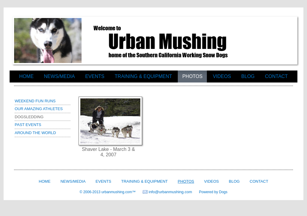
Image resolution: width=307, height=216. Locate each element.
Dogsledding (29, 117)
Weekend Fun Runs (35, 101)
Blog (248, 76)
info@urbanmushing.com (170, 192)
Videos (222, 76)
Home (26, 76)
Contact (276, 76)
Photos (192, 76)
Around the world (35, 132)
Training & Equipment (143, 76)
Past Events (28, 124)
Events (94, 76)
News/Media (59, 76)
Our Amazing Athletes (39, 108)
